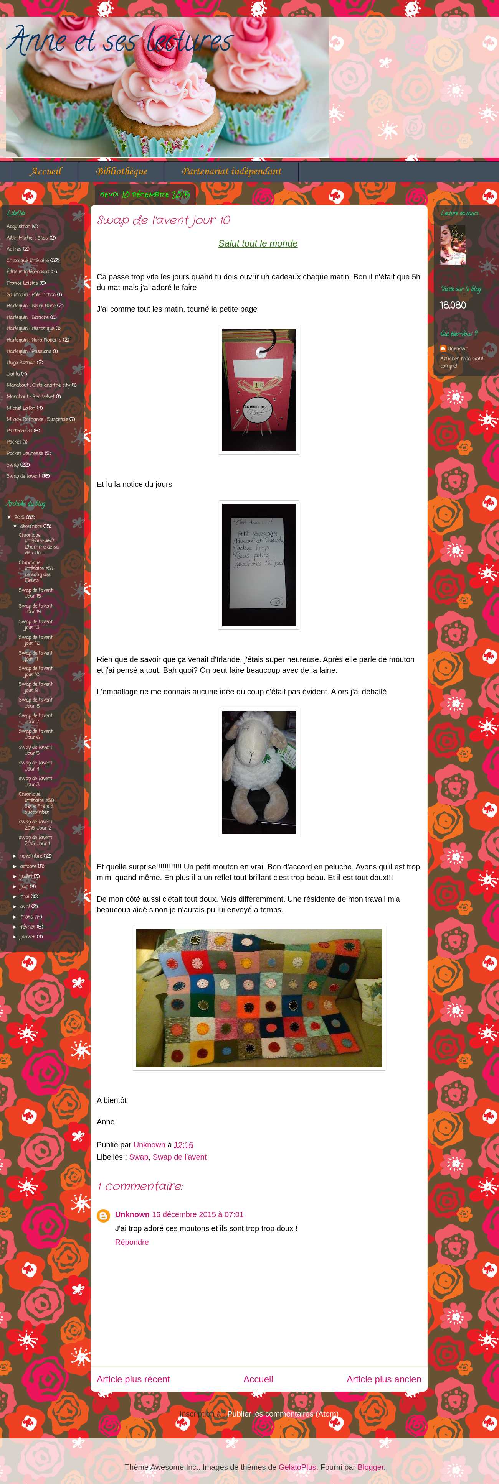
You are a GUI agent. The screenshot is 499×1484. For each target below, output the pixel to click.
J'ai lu (13, 374)
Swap (139, 1157)
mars (27, 917)
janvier (28, 937)
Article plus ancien (384, 1379)
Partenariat (19, 431)
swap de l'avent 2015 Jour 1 (35, 841)
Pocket (14, 442)
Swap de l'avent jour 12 (36, 641)
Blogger (371, 1467)
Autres (14, 249)
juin (25, 887)
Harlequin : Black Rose (31, 306)
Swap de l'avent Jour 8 (36, 703)
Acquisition (18, 226)
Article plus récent (133, 1379)
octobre (29, 866)
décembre (31, 526)
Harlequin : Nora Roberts (34, 340)
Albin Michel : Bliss (27, 238)
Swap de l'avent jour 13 (36, 625)
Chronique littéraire (28, 261)
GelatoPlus (297, 1467)
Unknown (132, 1214)
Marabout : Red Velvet (31, 397)
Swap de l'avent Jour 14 (36, 609)
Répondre (132, 1242)
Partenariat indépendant (231, 171)
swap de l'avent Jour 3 (35, 782)
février (28, 927)
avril (25, 906)
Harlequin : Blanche (28, 317)
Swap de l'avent (180, 1157)
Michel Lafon (21, 408)
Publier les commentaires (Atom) (283, 1414)
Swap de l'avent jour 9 (36, 687)
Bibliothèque (121, 171)
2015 (20, 517)
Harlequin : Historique (30, 328)
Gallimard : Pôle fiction (31, 295)
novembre (32, 856)
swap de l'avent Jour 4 (35, 766)
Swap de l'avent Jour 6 (36, 734)
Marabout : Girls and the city (38, 385)
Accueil (45, 171)
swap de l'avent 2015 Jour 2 (35, 825)
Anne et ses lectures (118, 44)
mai (25, 897)
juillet (27, 876)
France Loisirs (22, 283)
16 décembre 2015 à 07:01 (198, 1214)
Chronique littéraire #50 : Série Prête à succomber (37, 803)
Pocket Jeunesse (25, 453)
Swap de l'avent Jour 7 (36, 719)
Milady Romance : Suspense (37, 419)
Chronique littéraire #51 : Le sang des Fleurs (37, 572)
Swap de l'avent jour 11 (36, 656)
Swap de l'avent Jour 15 (36, 593)
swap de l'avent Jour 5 (35, 750)
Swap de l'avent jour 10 (36, 672)
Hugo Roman (21, 362)
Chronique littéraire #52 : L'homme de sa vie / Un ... (39, 544)
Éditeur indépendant (28, 272)
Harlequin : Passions (29, 351)
